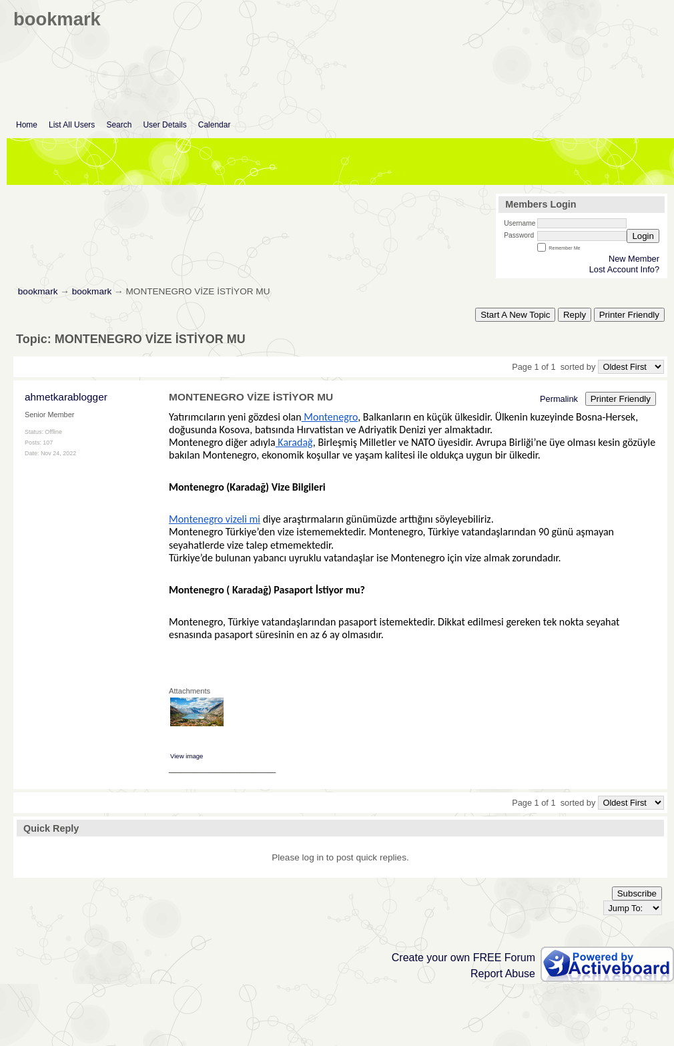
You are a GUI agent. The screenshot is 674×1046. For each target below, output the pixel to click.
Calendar (214, 124)
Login (643, 236)
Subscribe (637, 893)
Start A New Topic (515, 315)
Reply (574, 315)
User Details (164, 124)
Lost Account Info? (624, 269)
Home (26, 124)
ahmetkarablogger (66, 397)
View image (186, 756)
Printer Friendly (629, 315)
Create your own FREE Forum (463, 957)
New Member (634, 259)
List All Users (72, 124)
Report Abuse (502, 973)
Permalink (559, 399)
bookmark (38, 291)
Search (118, 124)
